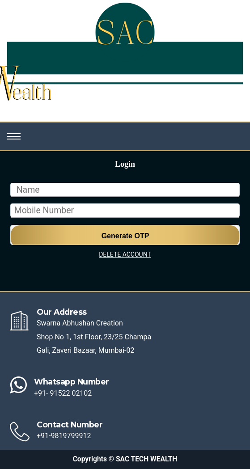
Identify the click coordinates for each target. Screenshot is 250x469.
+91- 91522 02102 (63, 393)
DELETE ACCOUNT (125, 254)
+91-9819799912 (64, 435)
